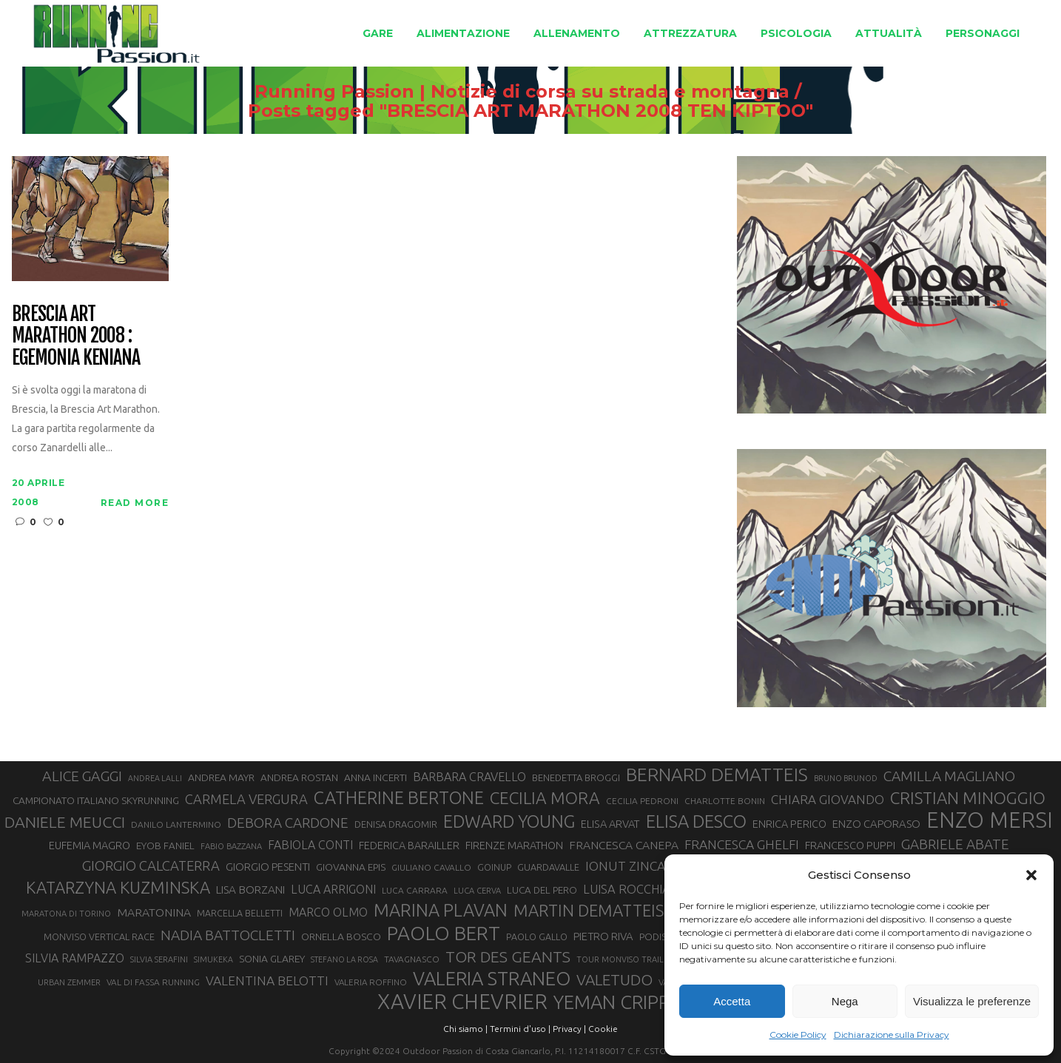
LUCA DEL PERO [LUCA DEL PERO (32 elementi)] (542, 890)
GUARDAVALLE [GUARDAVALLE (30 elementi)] (548, 867)
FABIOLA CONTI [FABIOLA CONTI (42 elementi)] (310, 844)
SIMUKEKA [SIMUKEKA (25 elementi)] (213, 959)
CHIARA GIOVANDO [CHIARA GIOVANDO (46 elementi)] (827, 799)
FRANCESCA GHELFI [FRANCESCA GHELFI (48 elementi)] (741, 844)
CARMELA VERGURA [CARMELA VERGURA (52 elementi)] (246, 799)
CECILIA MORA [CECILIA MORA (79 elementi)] (545, 798)
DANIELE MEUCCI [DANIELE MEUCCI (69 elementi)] (64, 822)
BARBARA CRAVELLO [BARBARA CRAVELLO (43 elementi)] (469, 776)
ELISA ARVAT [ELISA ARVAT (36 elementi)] (610, 823)
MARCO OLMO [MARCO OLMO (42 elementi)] (328, 912)
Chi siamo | (465, 1028)
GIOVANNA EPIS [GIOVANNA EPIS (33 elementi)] (350, 867)
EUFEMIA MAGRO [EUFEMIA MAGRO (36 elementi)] (89, 845)
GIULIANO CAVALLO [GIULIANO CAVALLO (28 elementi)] (431, 867)
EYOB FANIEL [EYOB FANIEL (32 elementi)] (165, 845)
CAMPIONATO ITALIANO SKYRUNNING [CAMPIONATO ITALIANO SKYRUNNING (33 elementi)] (96, 800)
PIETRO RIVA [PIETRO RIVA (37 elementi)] (603, 936)
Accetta (731, 1001)
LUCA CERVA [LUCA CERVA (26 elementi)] (477, 890)
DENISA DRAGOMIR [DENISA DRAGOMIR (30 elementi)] (395, 824)
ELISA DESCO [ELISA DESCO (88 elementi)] (696, 821)
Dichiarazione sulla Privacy (891, 1034)
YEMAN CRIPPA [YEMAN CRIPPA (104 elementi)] (617, 1002)
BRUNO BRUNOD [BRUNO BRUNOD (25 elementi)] (846, 778)
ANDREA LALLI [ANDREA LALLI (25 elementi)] (155, 778)
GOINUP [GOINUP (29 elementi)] (494, 867)
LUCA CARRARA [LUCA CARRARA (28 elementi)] (415, 890)
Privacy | (569, 1028)
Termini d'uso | (520, 1028)
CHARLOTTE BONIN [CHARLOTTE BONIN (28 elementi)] (724, 801)
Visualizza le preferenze (972, 1001)
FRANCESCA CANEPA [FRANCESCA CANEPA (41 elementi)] (623, 844)
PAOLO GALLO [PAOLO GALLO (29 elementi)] (536, 936)
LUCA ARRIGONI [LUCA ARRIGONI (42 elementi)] (333, 889)
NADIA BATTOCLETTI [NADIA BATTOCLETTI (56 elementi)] (228, 935)
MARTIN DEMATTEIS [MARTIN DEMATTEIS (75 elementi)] (588, 910)
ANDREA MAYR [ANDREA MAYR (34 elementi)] (221, 777)
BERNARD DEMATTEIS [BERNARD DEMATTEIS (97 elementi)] (717, 774)
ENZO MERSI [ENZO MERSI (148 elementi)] (989, 820)
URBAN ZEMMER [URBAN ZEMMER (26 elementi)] (69, 982)
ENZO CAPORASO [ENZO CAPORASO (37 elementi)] (876, 823)
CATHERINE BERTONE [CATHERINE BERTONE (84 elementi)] (399, 797)
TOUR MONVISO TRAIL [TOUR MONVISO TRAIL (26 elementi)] (620, 959)
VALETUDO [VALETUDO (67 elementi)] (614, 979)
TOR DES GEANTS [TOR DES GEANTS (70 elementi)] (507, 956)
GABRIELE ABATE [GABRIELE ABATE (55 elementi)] (955, 844)
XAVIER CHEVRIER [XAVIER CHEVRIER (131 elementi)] (462, 1001)
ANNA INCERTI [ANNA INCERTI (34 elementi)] (375, 777)
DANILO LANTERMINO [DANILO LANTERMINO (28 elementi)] (176, 824)
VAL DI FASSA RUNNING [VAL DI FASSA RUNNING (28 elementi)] (153, 982)
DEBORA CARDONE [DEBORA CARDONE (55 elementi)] (287, 822)
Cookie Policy (797, 1034)
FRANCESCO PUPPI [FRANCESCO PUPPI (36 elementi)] (850, 845)
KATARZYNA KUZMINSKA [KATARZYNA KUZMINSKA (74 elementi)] (118, 887)
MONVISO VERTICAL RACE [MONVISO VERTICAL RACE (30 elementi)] (99, 936)
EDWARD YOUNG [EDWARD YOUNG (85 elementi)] (509, 821)
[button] (1031, 875)
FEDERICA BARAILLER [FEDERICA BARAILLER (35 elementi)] (409, 845)
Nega (845, 1001)
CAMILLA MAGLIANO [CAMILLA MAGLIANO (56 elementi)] (949, 776)
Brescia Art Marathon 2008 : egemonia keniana (76, 336)
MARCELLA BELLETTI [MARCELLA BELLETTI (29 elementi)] (240, 913)
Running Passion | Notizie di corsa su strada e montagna (522, 92)
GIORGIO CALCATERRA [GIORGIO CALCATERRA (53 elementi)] (151, 866)
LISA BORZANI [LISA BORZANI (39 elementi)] (250, 889)
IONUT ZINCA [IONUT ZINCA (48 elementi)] (625, 866)
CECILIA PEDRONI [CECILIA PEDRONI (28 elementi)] (642, 801)
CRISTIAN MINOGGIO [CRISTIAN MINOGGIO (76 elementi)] (967, 798)
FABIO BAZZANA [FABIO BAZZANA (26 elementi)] (231, 846)
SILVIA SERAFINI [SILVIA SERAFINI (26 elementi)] (159, 959)
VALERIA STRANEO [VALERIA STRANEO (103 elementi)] (491, 978)
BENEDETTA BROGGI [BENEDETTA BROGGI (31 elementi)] (576, 777)
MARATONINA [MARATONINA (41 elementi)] (154, 912)
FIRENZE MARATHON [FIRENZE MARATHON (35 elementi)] (514, 845)
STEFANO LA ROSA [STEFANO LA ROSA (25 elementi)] (344, 959)
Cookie (603, 1028)
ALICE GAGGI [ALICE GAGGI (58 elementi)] (82, 776)
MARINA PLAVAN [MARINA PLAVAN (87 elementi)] (441, 909)
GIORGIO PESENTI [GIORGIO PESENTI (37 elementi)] (268, 866)
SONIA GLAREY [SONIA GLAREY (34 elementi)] (272, 959)
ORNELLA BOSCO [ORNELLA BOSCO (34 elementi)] (341, 936)
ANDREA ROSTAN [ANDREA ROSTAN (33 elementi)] (299, 777)
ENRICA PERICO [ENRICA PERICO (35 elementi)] (789, 824)
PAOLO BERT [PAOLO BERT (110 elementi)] (443, 932)
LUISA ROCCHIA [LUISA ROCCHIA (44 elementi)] (626, 889)
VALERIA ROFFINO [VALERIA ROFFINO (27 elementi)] (370, 982)
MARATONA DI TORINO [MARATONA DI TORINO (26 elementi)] (66, 913)
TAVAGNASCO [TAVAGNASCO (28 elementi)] (411, 959)
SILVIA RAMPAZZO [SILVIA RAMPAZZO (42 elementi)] (74, 958)
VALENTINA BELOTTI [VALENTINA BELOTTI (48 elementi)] (267, 980)
